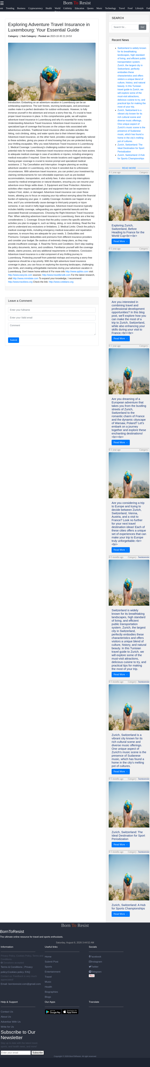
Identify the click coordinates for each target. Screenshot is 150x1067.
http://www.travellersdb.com (56, 275)
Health (48, 986)
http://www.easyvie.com (20, 275)
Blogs (48, 996)
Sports (48, 966)
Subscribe (37, 1052)
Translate (94, 1001)
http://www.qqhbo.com (77, 271)
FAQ (27, 972)
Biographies (51, 991)
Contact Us (7, 1011)
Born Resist (77, 2)
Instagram (95, 961)
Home (48, 956)
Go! (142, 27)
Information (7, 946)
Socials (93, 946)
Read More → (120, 241)
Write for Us (7, 1026)
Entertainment (52, 971)
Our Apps (50, 1001)
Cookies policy (16, 972)
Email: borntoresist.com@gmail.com (21, 983)
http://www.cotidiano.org (61, 282)
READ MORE (129, 168)
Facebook (95, 956)
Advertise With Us (11, 1021)
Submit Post (51, 961)
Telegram (95, 971)
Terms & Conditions (12, 967)
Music (48, 981)
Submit (13, 340)
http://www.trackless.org (20, 282)
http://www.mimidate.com (25, 278)
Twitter (93, 966)
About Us (6, 1016)
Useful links (51, 946)
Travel (48, 976)
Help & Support (9, 1001)
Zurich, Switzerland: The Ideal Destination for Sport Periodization (131, 148)
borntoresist (143, 557)
